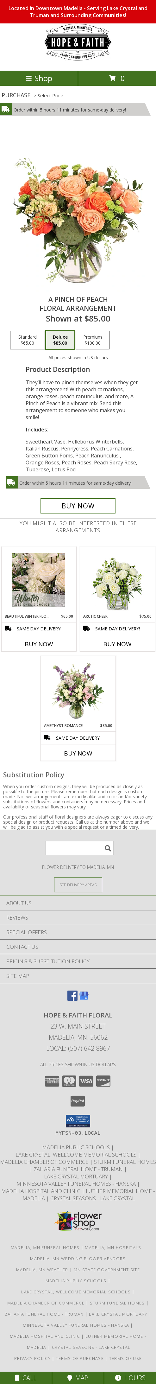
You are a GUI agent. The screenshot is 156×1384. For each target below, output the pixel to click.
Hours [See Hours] (130, 1378)
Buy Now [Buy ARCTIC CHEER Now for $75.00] (117, 644)
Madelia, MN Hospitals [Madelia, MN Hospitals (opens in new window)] (113, 1247)
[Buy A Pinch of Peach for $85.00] (78, 505)
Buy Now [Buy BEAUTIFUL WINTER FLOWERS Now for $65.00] (39, 644)
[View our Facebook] (72, 998)
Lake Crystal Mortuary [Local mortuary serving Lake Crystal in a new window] (76, 1176)
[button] (78, 1121)
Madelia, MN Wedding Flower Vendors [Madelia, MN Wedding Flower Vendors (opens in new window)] (78, 1258)
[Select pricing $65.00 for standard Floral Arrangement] (27, 340)
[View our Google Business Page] (84, 998)
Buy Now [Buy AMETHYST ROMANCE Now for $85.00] (78, 753)
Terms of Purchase (80, 1358)
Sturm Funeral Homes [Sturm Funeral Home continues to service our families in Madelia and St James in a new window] (125, 1161)
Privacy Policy (32, 1358)
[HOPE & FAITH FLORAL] (78, 61)
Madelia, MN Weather (42, 1269)
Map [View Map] (77, 1378)
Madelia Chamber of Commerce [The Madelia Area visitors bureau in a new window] (45, 1161)
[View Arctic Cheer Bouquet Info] (117, 580)
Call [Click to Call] (25, 1378)
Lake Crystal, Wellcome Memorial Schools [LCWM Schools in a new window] (77, 1154)
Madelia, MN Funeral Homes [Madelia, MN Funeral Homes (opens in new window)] (45, 1247)
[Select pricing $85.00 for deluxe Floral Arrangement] (60, 340)
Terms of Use (125, 1358)
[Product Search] (79, 848)
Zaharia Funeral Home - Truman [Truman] (79, 1169)
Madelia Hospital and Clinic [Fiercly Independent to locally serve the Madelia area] (41, 1191)
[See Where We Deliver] (78, 885)
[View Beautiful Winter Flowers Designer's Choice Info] (38, 580)
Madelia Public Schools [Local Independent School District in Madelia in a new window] (76, 1147)
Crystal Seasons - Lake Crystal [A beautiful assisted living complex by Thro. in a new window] (92, 1198)
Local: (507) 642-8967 (78, 1048)
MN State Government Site (107, 1269)
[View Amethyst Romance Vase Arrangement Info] (78, 689)
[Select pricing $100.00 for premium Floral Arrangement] (92, 340)
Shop (39, 78)
